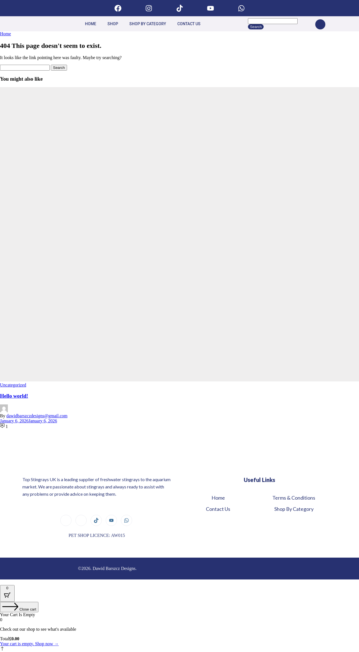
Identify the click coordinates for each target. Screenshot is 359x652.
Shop (112, 24)
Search (256, 27)
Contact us (189, 24)
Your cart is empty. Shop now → (29, 643)
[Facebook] (66, 520)
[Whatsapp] (126, 520)
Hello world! (14, 396)
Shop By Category (147, 24)
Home (90, 24)
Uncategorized (13, 385)
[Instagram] (81, 520)
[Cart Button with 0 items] (7, 593)
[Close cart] (19, 607)
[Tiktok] (96, 520)
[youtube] (111, 520)
